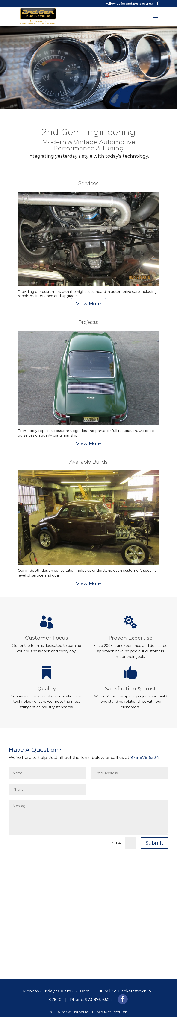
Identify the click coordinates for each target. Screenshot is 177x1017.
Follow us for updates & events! (129, 3)
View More (88, 297)
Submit (154, 836)
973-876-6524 (144, 750)
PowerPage (119, 1005)
